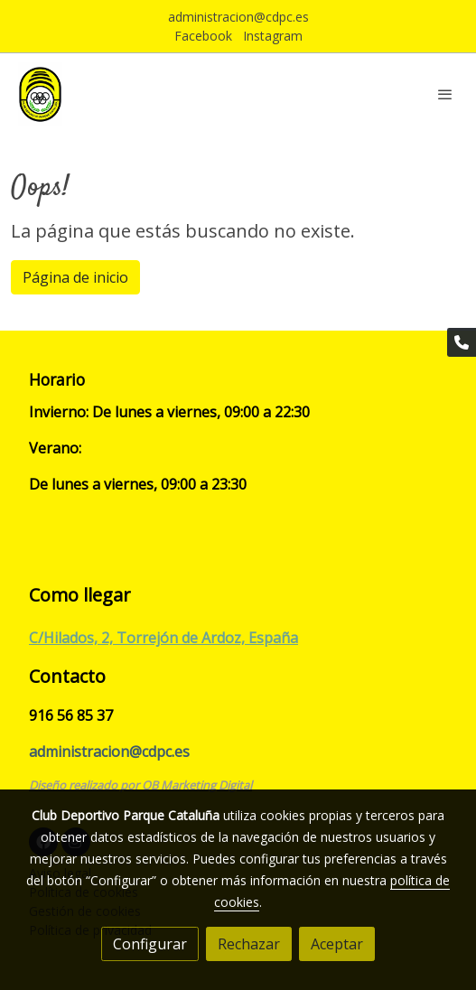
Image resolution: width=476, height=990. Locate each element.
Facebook (203, 35)
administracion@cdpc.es (238, 16)
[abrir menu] (445, 94)
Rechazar (249, 944)
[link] (40, 94)
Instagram (273, 35)
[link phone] (461, 342)
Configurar (150, 944)
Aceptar (337, 944)
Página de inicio (75, 277)
